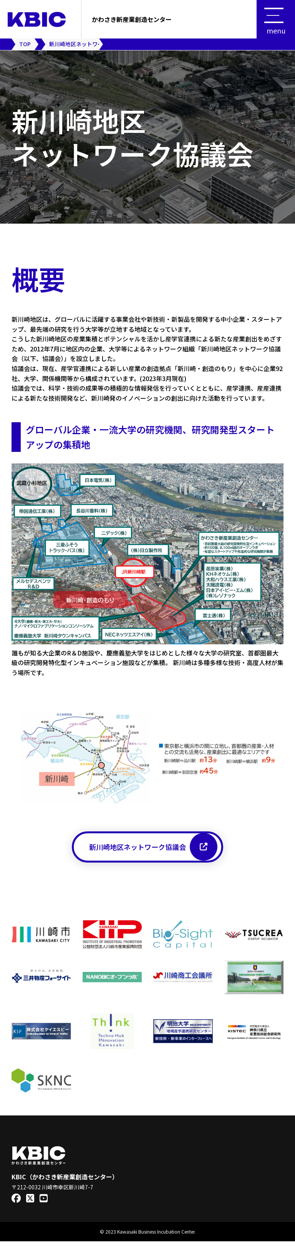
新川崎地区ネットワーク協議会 (153, 850)
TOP (25, 44)
